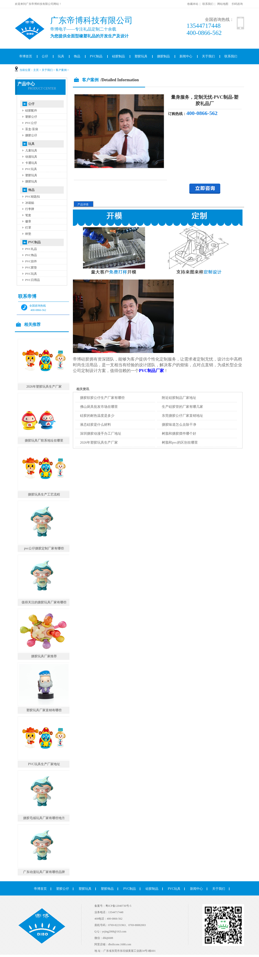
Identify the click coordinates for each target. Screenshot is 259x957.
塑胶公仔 (31, 116)
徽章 (28, 221)
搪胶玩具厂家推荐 (44, 656)
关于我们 (208, 56)
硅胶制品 (118, 56)
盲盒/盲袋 (31, 129)
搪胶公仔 (31, 135)
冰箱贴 (29, 202)
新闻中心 (185, 56)
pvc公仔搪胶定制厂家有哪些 (44, 548)
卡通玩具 (31, 163)
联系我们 (207, 4)
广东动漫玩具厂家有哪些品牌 (44, 872)
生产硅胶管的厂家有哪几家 (182, 407)
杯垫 (28, 233)
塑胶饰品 (107, 888)
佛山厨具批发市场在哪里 (99, 407)
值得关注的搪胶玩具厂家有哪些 (44, 602)
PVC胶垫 (31, 267)
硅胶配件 (31, 110)
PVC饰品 (31, 255)
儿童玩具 (31, 150)
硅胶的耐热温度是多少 (97, 415)
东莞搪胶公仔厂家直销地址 (182, 415)
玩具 (61, 56)
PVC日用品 (32, 280)
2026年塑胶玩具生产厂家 (99, 442)
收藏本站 (192, 4)
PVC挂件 (31, 261)
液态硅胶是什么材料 (95, 424)
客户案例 (61, 70)
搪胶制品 (163, 56)
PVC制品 (96, 56)
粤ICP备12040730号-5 (118, 905)
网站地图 (222, 4)
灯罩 (28, 227)
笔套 (28, 215)
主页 (36, 70)
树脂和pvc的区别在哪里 (180, 442)
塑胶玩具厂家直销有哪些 (44, 710)
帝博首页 (25, 56)
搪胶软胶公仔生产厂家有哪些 (102, 398)
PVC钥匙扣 (32, 196)
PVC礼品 (31, 249)
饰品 (77, 56)
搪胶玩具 (31, 181)
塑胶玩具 (141, 56)
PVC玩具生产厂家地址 (44, 764)
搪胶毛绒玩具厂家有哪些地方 (44, 818)
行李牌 (29, 209)
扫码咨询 (237, 4)
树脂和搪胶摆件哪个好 (179, 433)
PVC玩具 (31, 169)
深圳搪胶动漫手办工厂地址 (100, 433)
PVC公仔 (31, 123)
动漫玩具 (31, 156)
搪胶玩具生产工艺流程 (44, 494)
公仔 (45, 56)
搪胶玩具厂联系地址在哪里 (44, 440)
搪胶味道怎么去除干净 (179, 424)
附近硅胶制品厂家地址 (179, 398)
